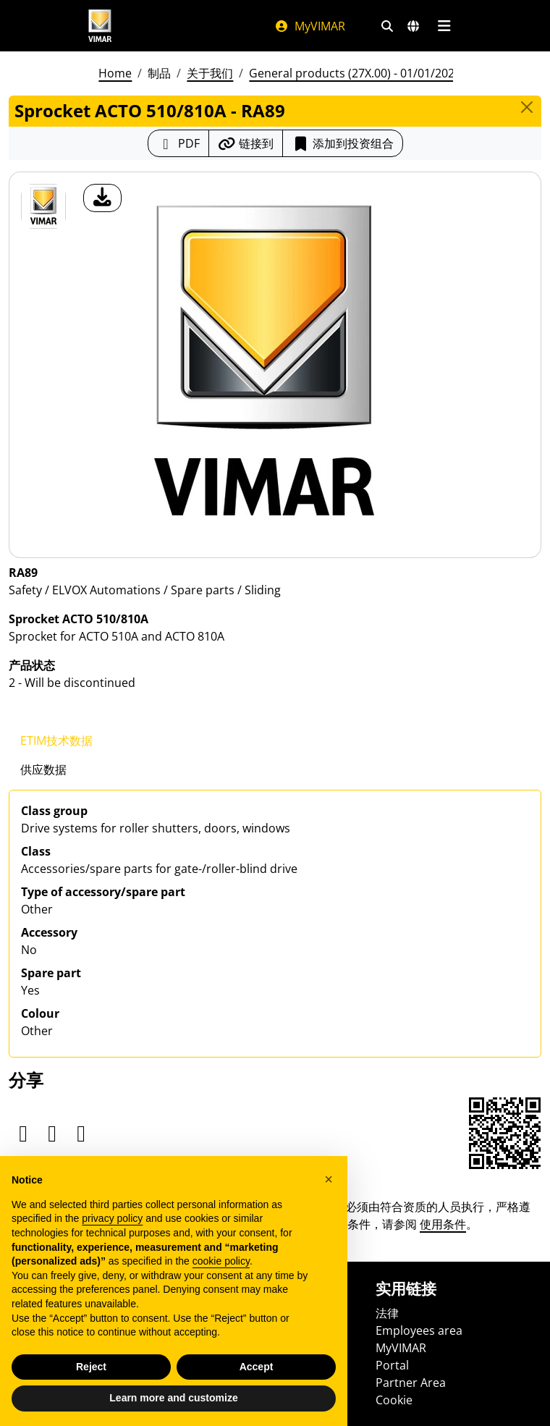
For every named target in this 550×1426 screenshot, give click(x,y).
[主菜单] (444, 26)
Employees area (419, 1330)
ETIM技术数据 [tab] (56, 740)
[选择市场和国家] (413, 26)
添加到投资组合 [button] (343, 143)
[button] (328, 1179)
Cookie (394, 1400)
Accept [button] (257, 1366)
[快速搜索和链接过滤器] (387, 26)
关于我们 (210, 73)
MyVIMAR (309, 26)
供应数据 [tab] (43, 769)
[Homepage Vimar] (99, 26)
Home (115, 73)
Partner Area (411, 1383)
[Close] (527, 107)
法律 (387, 1313)
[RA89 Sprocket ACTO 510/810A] (43, 206)
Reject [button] (91, 1366)
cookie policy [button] (221, 1261)
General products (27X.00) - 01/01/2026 (355, 73)
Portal (392, 1365)
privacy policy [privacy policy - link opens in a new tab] (112, 1218)
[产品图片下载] (102, 198)
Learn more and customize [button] (173, 1398)
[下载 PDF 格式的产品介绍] (178, 143)
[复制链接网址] (245, 143)
